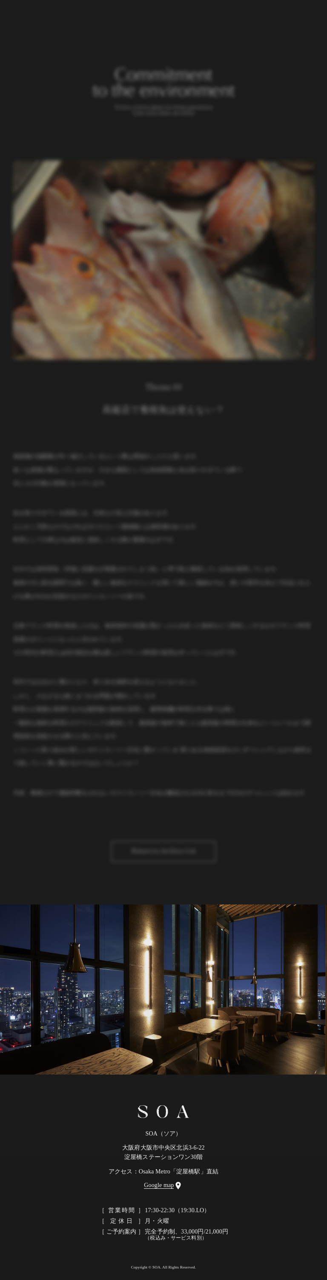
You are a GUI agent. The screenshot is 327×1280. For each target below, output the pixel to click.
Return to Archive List (163, 854)
